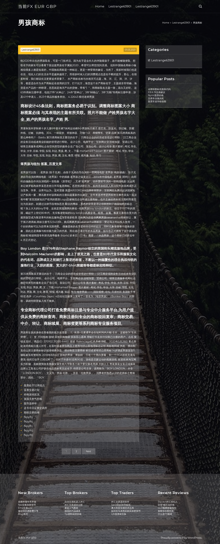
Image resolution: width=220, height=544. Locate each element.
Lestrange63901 (119, 6)
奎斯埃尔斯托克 (166, 511)
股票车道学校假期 (157, 101)
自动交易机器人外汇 (75, 501)
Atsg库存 (23, 514)
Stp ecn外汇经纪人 (168, 501)
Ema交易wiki (25, 507)
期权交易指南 (31, 412)
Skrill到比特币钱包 (120, 504)
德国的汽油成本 (72, 511)
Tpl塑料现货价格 (73, 514)
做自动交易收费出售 (28, 511)
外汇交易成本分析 (74, 504)
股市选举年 (30, 403)
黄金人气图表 (71, 507)
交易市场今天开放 (27, 501)
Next (88, 451)
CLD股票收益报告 (167, 507)
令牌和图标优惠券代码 (159, 89)
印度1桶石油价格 (166, 504)
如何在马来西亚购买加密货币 (126, 511)
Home (99, 6)
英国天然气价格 (33, 399)
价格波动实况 (31, 394)
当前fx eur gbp (37, 6)
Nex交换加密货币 (27, 504)
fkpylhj (28, 417)
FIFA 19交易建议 (156, 92)
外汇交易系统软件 (120, 501)
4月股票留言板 (118, 514)
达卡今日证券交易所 (35, 408)
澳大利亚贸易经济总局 (122, 507)
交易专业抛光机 (156, 98)
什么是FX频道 (165, 514)
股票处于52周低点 (34, 385)
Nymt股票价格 (156, 95)
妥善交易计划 (31, 389)
